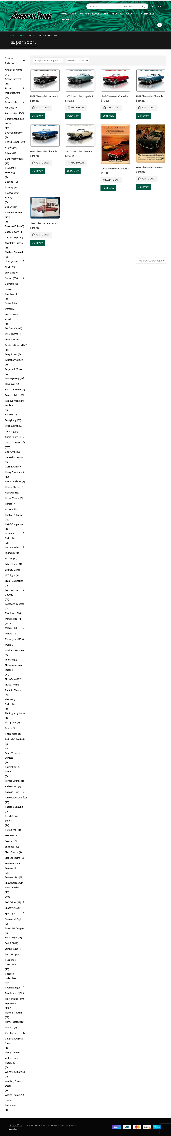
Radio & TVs (11, 786)
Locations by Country (11, 592)
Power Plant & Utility (12, 769)
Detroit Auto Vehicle (11, 317)
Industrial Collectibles (10, 536)
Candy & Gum (12, 231)
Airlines (8, 102)
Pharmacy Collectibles (10, 702)
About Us (117, 13)
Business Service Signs (13, 215)
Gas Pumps (10, 451)
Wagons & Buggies (15, 1071)
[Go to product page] (45, 80)
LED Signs (10, 575)
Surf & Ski (10, 943)
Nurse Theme (12, 684)
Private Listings (12, 780)
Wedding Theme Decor (13, 1083)
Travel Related (12, 1021)
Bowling (9, 187)
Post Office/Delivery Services (12, 753)
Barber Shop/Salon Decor (14, 121)
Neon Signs (11, 679)
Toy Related (11, 993)
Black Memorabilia (14, 158)
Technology (11, 954)
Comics (8, 278)
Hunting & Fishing (14, 515)
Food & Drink (11, 425)
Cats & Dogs (11, 237)
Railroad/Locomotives (16, 797)
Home (64, 13)
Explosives (10, 383)
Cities (7, 261)
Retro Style (10, 829)
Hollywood (10, 492)
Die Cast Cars (12, 328)
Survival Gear (11, 948)
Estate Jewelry (12, 378)
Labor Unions (11, 564)
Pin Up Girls (10, 722)
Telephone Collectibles (10, 962)
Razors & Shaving (14, 806)
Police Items (11, 733)
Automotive (11, 113)
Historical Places (13, 481)
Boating (9, 181)
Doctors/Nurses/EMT (16, 345)
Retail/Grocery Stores (12, 818)
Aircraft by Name (13, 69)
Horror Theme (12, 498)
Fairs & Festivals (13, 389)
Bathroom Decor (13, 132)
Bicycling (9, 147)
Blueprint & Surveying (10, 170)
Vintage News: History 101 (12, 1060)
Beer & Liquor (12, 141)
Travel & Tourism (13, 1012)
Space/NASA (11, 907)
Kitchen (9, 558)
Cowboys (9, 283)
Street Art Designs (14, 928)
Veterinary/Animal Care (14, 1041)
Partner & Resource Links (93, 13)
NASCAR (9, 659)
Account (131, 13)
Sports (8, 913)
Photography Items (15, 713)
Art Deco (9, 107)
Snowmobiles (11, 877)
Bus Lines (10, 206)
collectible (10, 272)
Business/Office (13, 226)
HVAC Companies (14, 524)
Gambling (10, 431)
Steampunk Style (13, 919)
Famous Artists (12, 395)
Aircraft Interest (13, 79)
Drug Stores (11, 354)
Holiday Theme (12, 487)
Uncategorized (12, 1033)
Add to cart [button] (42, 107)
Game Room (11, 436)
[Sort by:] (77, 60)
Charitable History (14, 243)
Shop (73, 13)
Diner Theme (11, 333)
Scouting (9, 841)
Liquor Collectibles (14, 580)
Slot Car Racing (12, 857)
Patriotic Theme (13, 690)
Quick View (37, 115)
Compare (66, 19)
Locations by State (14, 603)
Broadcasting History (12, 195)
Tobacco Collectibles (10, 976)
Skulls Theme (11, 852)
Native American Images (13, 667)
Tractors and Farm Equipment (14, 1001)
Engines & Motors (14, 369)
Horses (8, 503)
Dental (8, 308)
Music (8, 644)
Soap (7, 896)
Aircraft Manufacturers (12, 90)
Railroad (9, 792)
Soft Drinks (10, 902)
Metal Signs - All (13, 618)
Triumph (9, 1027)
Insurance (10, 547)
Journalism (10, 552)
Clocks (8, 267)
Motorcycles (11, 639)
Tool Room (10, 987)
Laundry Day (11, 569)
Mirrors (8, 633)
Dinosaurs (10, 339)
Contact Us (147, 13)
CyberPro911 (14, 1129)
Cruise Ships (11, 303)
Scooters (9, 835)
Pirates (8, 728)
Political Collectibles (15, 739)
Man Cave (10, 613)
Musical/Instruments (15, 650)
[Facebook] (159, 25)
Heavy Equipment (14, 472)
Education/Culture (14, 359)
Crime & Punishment (11, 292)
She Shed (9, 846)
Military (8, 628)
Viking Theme (12, 1052)
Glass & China (12, 466)
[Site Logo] (30, 16)
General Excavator (14, 457)
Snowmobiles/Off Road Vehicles (14, 885)
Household (10, 509)
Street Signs (11, 937)
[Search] (143, 6)
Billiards (9, 153)
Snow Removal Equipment (12, 866)
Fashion (9, 414)
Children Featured (14, 252)
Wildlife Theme (12, 1094)
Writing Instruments (11, 1103)
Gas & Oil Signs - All (15, 442)
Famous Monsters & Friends (14, 403)
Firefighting (10, 420)
